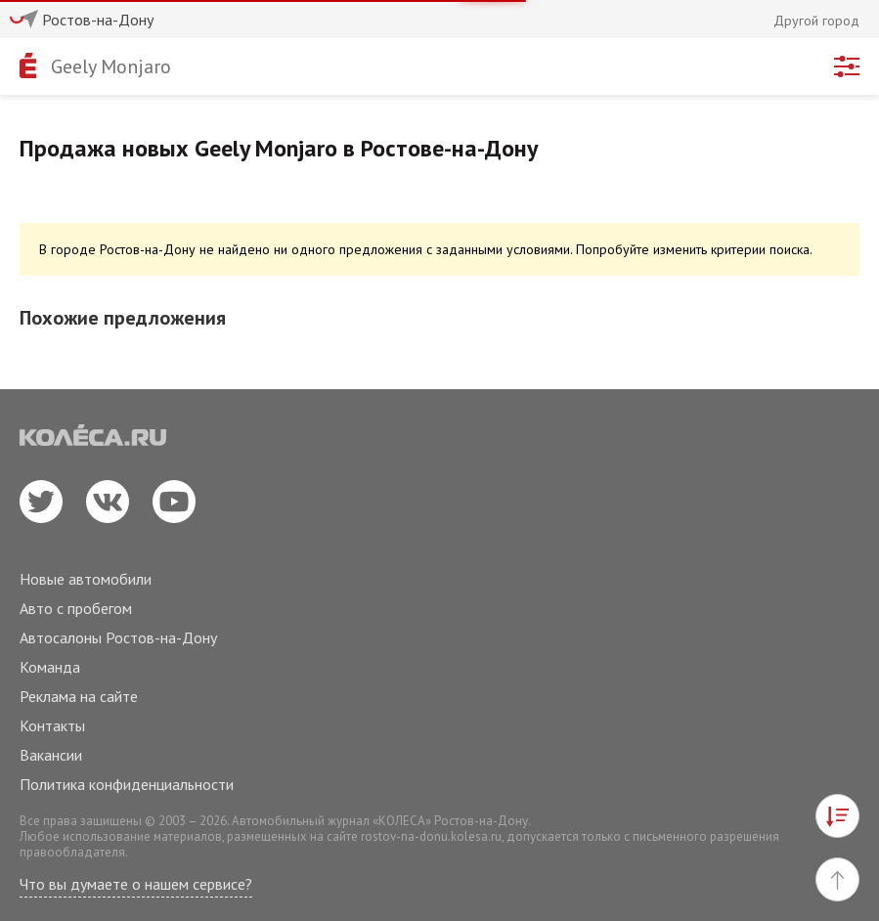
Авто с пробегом (76, 608)
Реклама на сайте (79, 696)
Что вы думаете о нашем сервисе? (136, 884)
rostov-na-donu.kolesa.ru (431, 836)
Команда (50, 667)
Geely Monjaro (111, 66)
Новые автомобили (86, 579)
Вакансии (51, 755)
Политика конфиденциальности (127, 784)
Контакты (52, 725)
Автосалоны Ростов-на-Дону (118, 637)
